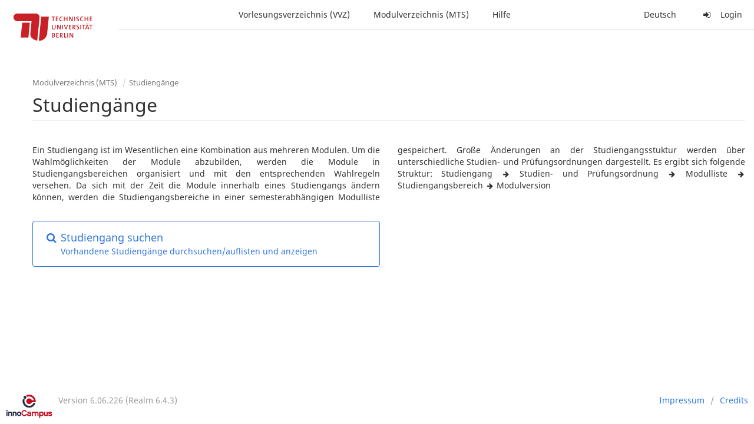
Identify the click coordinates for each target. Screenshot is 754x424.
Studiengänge (153, 82)
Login (721, 14)
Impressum (682, 400)
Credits (734, 400)
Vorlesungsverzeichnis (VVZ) (294, 14)
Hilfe (501, 14)
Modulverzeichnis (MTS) (421, 14)
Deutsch (660, 14)
